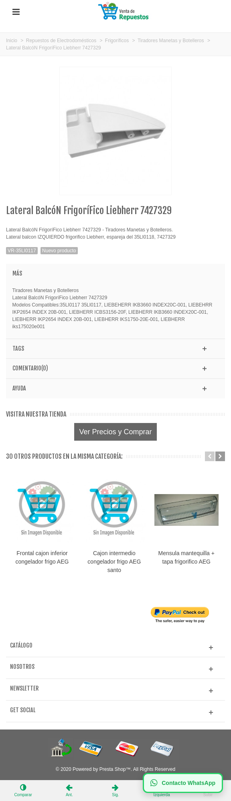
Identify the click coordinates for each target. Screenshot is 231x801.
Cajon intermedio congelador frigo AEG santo (115, 562)
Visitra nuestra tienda (36, 414)
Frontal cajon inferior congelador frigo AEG (42, 558)
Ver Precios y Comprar (115, 432)
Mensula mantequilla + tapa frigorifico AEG (188, 558)
